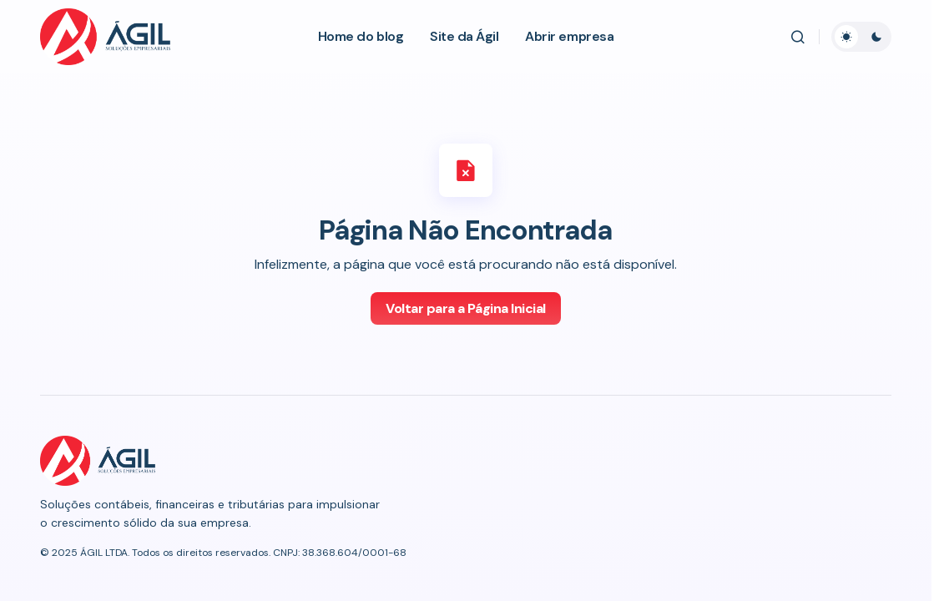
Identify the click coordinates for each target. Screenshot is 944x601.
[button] (798, 36)
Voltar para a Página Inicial (466, 308)
